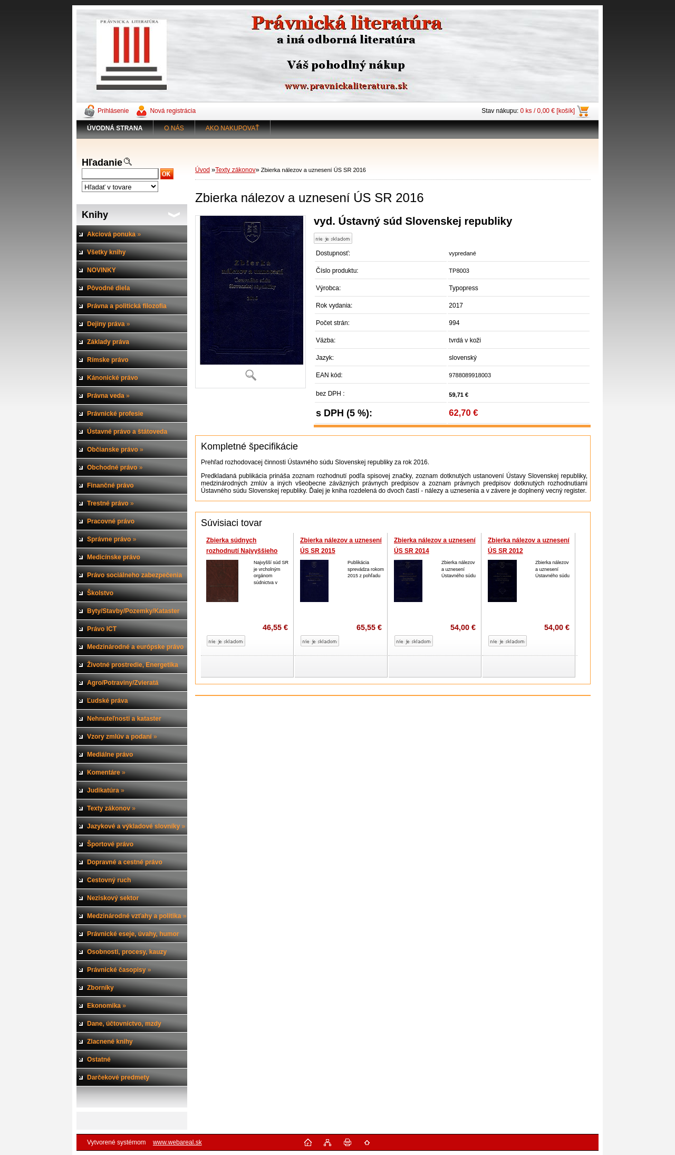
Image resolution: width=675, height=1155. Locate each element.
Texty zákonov (235, 170)
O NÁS (174, 128)
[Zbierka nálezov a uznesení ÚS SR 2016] (250, 302)
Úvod (202, 170)
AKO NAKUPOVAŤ (232, 128)
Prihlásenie (113, 110)
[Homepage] (114, 128)
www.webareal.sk (177, 1142)
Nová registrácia (173, 110)
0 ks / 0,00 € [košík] (547, 110)
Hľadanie (102, 162)
